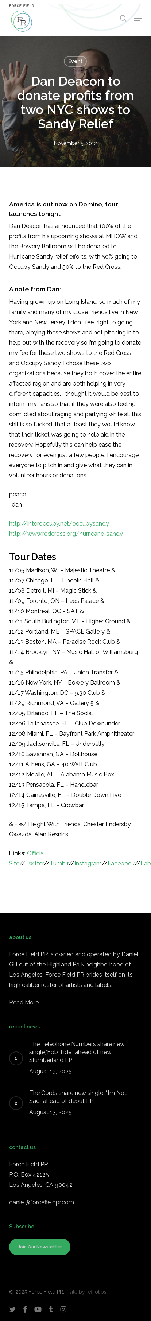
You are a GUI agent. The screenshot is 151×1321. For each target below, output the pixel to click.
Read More (24, 1002)
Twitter (34, 863)
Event (75, 61)
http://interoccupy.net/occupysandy (59, 523)
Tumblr (59, 863)
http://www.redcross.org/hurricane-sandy (66, 533)
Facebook (121, 863)
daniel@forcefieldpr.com (41, 1202)
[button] (138, 18)
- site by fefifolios (86, 1292)
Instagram (88, 863)
